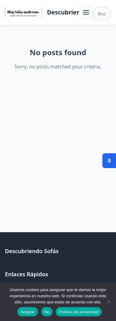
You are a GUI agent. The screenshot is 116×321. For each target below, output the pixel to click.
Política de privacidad (79, 312)
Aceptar (27, 312)
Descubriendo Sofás (76, 12)
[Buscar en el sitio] (102, 14)
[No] (108, 301)
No (46, 312)
